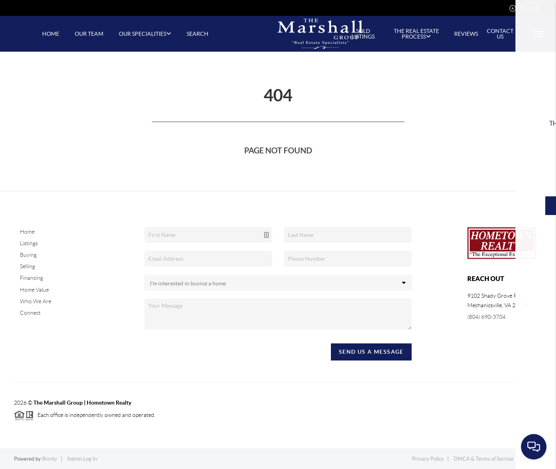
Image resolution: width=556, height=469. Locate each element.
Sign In (525, 8)
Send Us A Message (371, 352)
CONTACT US (500, 33)
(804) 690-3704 (486, 317)
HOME (50, 34)
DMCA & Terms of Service (483, 459)
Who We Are (35, 301)
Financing (31, 278)
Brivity (49, 459)
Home (27, 232)
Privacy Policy (428, 459)
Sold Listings (363, 33)
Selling (27, 266)
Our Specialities (145, 34)
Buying (28, 255)
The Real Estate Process (416, 33)
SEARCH (197, 34)
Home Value (34, 290)
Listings (29, 243)
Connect (30, 313)
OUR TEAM (89, 34)
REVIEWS (466, 34)
